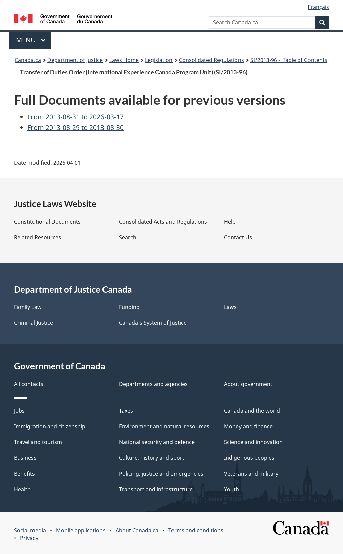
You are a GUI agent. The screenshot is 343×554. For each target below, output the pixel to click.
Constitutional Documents (47, 221)
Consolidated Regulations (211, 60)
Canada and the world (252, 410)
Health (22, 489)
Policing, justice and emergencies (161, 473)
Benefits (24, 473)
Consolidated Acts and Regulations (163, 221)
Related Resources (37, 237)
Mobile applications (81, 530)
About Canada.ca (137, 530)
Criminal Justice (33, 322)
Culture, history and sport (151, 457)
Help (230, 221)
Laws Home (124, 60)
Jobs (19, 410)
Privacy (29, 538)
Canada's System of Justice (153, 322)
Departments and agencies (153, 384)
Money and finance (248, 426)
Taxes (126, 410)
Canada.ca (28, 60)
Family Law (28, 307)
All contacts (28, 384)
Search (127, 237)
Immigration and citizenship (49, 426)
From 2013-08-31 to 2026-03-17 (75, 116)
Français (318, 7)
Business (25, 457)
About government (248, 384)
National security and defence (157, 442)
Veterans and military (251, 473)
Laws (230, 307)
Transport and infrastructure (156, 489)
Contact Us (238, 237)
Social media (30, 530)
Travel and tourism (38, 442)
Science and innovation (253, 442)
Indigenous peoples (249, 457)
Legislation (159, 60)
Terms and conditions (195, 530)
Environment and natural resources (164, 426)
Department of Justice (75, 60)
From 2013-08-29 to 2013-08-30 (75, 127)
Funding (129, 307)
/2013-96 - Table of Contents (288, 60)
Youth (231, 489)
